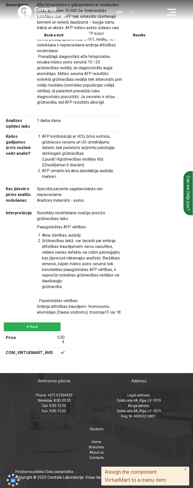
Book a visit (54, 35)
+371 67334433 (35, 25)
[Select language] (121, 12)
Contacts (96, 458)
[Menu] (173, 12)
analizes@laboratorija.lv (127, 25)
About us (96, 452)
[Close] (185, 469)
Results (139, 35)
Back (32, 327)
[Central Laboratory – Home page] (42, 12)
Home (96, 442)
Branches (96, 447)
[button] (13, 480)
